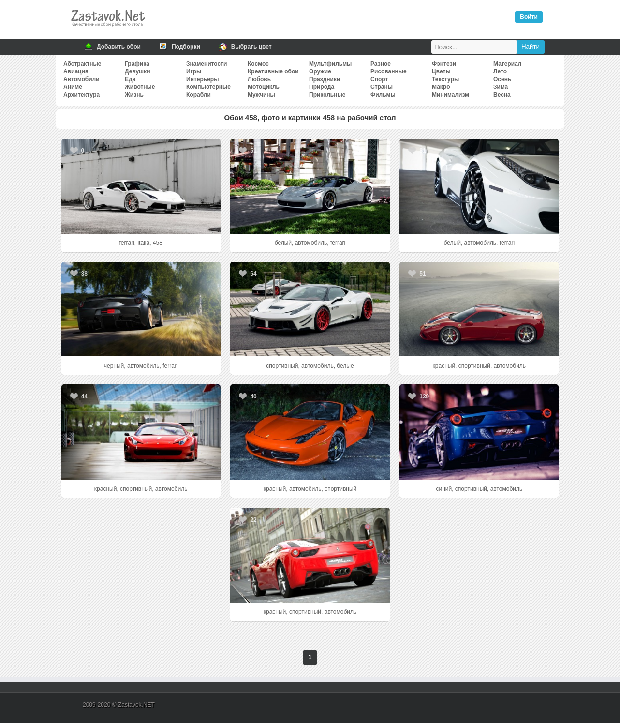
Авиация (76, 71)
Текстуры (445, 79)
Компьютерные (208, 87)
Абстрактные (82, 63)
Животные (140, 87)
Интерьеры (202, 79)
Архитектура (81, 94)
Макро (441, 87)
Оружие (320, 71)
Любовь (259, 79)
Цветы (441, 71)
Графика (137, 63)
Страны (381, 87)
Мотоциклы (264, 87)
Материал (507, 63)
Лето (500, 71)
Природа (321, 87)
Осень (502, 79)
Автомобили (81, 79)
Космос (258, 63)
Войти (529, 17)
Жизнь (134, 94)
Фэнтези (444, 63)
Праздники (324, 79)
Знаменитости (206, 63)
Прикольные (327, 94)
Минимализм (450, 94)
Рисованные (388, 71)
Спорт (379, 79)
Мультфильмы (330, 63)
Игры (193, 71)
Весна (502, 94)
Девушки (137, 71)
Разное (380, 63)
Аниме (72, 87)
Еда (130, 79)
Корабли (198, 94)
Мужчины (261, 94)
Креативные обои (273, 71)
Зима (500, 87)
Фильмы (383, 94)
